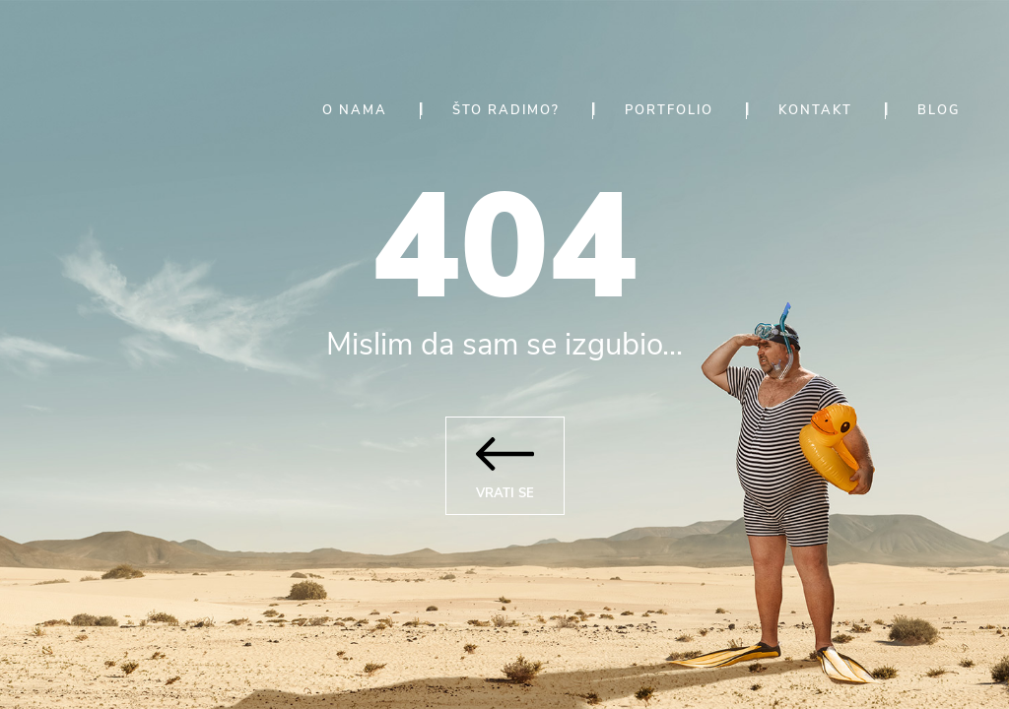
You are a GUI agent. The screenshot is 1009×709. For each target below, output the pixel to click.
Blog (938, 109)
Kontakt (815, 109)
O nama (354, 109)
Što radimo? (506, 109)
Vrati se (505, 460)
